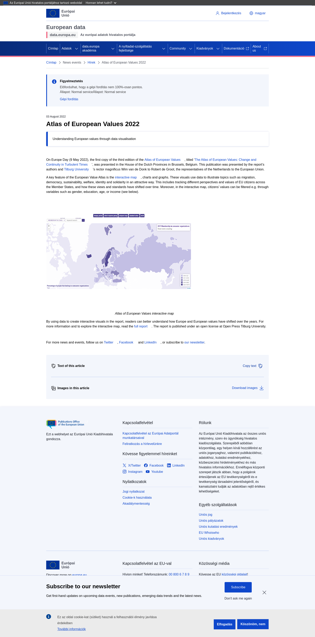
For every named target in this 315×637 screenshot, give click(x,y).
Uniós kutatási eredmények (218, 526)
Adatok (67, 48)
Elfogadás (224, 624)
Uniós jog (205, 514)
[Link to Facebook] (154, 465)
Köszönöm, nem (252, 624)
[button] (257, 13)
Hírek (91, 62)
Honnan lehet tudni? (101, 2)
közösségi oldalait (234, 574)
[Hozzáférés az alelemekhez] (77, 48)
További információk (71, 629)
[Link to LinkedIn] (176, 465)
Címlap (53, 48)
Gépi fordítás (69, 99)
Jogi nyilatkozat (133, 491)
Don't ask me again (238, 598)
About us (260, 48)
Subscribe (238, 587)
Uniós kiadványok (211, 538)
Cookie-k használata (137, 497)
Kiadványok (204, 48)
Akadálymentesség (136, 503)
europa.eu (79, 575)
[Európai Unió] (60, 13)
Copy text (253, 366)
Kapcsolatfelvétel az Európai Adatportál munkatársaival (150, 436)
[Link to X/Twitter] (132, 465)
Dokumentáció (236, 48)
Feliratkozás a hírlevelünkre (142, 444)
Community (178, 48)
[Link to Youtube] (154, 471)
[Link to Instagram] (132, 471)
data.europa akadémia (90, 48)
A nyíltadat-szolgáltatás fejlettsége (135, 48)
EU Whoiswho (209, 532)
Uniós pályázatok (211, 520)
